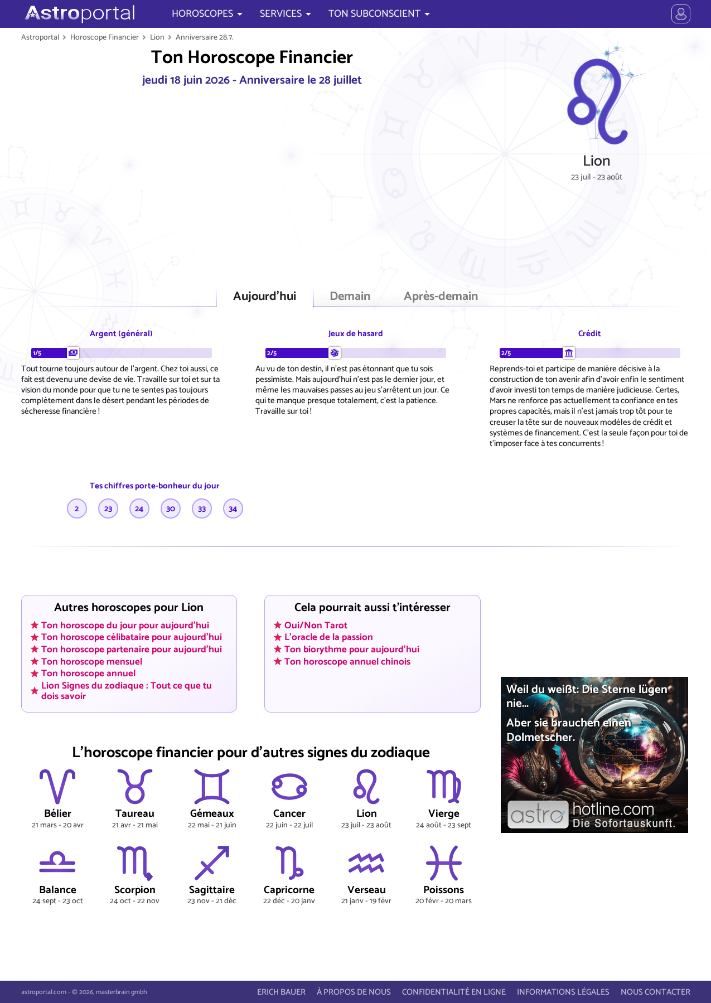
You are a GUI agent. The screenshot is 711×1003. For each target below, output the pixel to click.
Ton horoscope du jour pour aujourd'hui (125, 625)
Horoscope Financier (104, 37)
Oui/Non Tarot (315, 625)
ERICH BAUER (281, 992)
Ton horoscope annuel (88, 673)
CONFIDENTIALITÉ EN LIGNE (454, 992)
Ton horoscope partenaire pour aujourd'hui (131, 649)
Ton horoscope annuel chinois (347, 661)
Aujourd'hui (264, 297)
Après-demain (441, 297)
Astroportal (40, 37)
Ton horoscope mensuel (91, 661)
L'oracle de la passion (328, 637)
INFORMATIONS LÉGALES (563, 992)
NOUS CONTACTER (655, 992)
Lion (157, 37)
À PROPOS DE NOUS (354, 992)
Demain (350, 297)
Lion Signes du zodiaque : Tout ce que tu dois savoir (126, 691)
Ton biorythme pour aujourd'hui (351, 649)
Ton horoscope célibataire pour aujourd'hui (131, 637)
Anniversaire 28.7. (205, 37)
